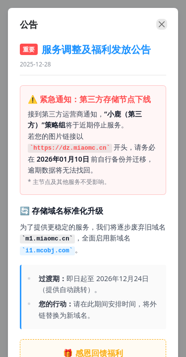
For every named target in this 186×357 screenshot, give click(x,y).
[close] (161, 24)
